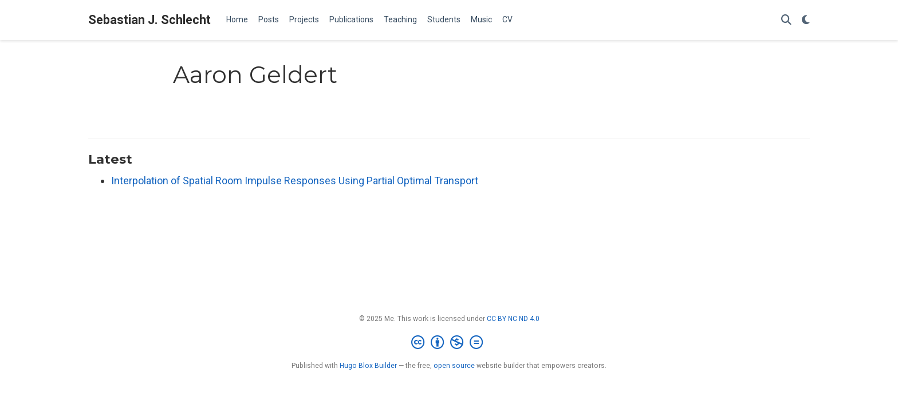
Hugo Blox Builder (368, 366)
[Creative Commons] (449, 342)
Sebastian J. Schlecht (149, 20)
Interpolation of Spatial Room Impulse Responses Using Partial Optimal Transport (294, 181)
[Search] (786, 20)
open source (454, 366)
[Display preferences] (806, 20)
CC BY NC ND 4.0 (513, 319)
